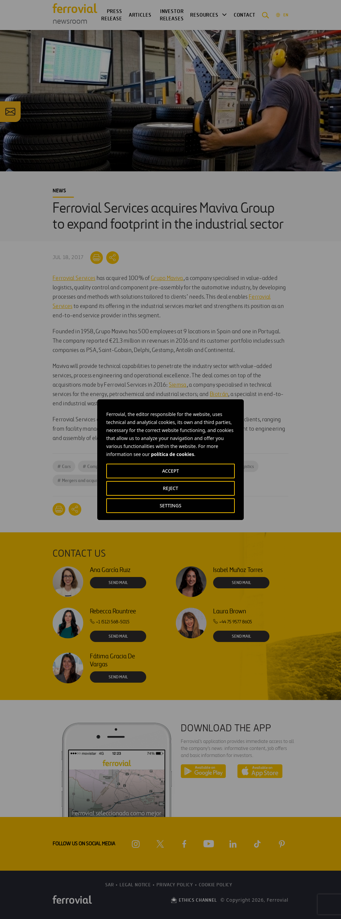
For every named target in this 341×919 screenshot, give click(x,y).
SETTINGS (170, 505)
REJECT (170, 488)
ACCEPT (170, 471)
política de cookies (172, 454)
